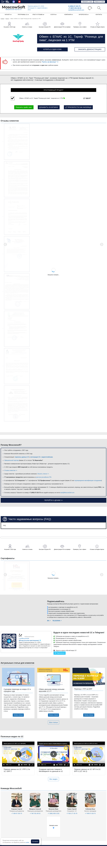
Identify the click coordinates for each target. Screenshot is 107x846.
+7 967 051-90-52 (35, 813)
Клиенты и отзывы (27, 27)
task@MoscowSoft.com (76, 10)
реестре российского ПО (43, 477)
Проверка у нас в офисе (79, 27)
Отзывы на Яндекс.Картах (97, 27)
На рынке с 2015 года (9, 27)
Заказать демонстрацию (89, 49)
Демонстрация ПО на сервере (62, 27)
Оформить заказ (87, 1)
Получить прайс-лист (24, 107)
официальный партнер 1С (13, 9)
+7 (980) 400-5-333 (53, 813)
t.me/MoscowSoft (24, 638)
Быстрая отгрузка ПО (44, 27)
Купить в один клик (52, 49)
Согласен (35, 841)
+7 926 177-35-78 (72, 813)
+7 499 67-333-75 (16, 813)
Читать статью (18, 715)
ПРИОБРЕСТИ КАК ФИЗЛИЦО (78, 107)
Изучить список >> (43, 473)
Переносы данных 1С (36, 6)
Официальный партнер (11, 460)
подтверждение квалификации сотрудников (87, 480)
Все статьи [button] (53, 722)
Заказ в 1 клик (99, 1)
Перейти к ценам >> (53, 500)
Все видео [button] (53, 779)
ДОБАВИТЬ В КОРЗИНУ (48, 107)
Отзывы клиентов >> (10, 470)
